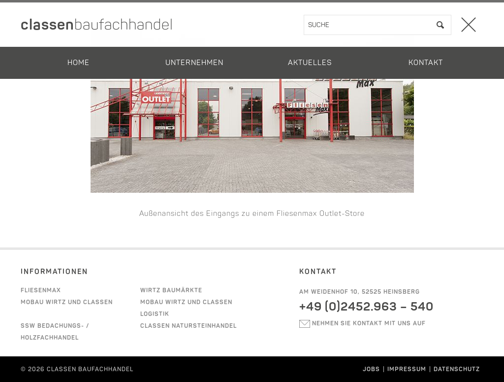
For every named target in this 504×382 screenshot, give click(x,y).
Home (78, 62)
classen (97, 25)
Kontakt (426, 62)
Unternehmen (194, 62)
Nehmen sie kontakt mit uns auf (362, 323)
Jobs (371, 369)
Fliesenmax (41, 290)
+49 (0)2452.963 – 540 (366, 306)
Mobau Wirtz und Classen (67, 302)
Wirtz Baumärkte (171, 290)
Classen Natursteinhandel (188, 325)
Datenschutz (457, 369)
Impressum (406, 369)
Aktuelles (310, 62)
